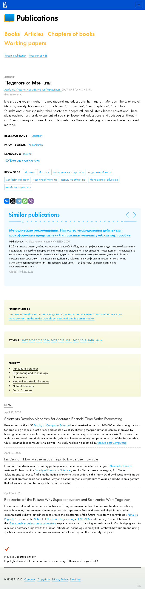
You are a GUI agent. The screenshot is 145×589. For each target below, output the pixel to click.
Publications (37, 17)
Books (12, 34)
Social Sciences (22, 390)
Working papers (25, 43)
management (17, 318)
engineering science (62, 314)
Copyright (43, 579)
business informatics (21, 314)
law (120, 314)
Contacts (29, 579)
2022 (61, 340)
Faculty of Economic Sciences (53, 470)
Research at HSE (38, 55)
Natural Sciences (23, 386)
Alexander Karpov (120, 466)
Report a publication (15, 55)
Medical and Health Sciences (31, 381)
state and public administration (75, 318)
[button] (23, 221)
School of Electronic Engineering (54, 519)
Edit (139, 584)
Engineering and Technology (30, 373)
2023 (54, 340)
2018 (91, 340)
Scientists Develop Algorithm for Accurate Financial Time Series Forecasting (63, 418)
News (8, 405)
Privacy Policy (60, 579)
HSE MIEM (84, 519)
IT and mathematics (105, 314)
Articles (33, 34)
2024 (46, 340)
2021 (68, 340)
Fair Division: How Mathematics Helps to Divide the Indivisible (51, 459)
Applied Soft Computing (111, 443)
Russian (27, 154)
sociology (49, 318)
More (99, 340)
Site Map (75, 579)
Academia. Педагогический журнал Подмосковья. (33, 89)
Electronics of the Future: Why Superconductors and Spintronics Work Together (67, 499)
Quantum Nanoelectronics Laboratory (32, 523)
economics (41, 314)
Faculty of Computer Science (52, 425)
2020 (76, 340)
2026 (32, 340)
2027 (25, 340)
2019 (83, 340)
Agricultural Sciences (25, 368)
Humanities (20, 377)
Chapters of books (71, 34)
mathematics (34, 318)
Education (37, 136)
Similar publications (34, 214)
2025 (39, 340)
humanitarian (84, 314)
